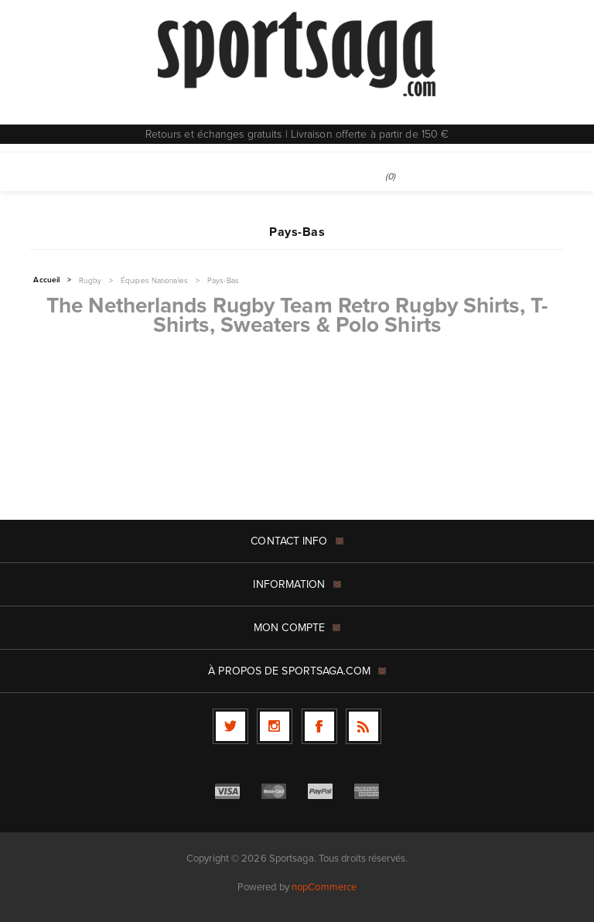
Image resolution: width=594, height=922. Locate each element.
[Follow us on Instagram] (274, 726)
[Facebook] (319, 726)
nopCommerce (324, 886)
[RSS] (363, 726)
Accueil (46, 280)
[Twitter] (230, 726)
